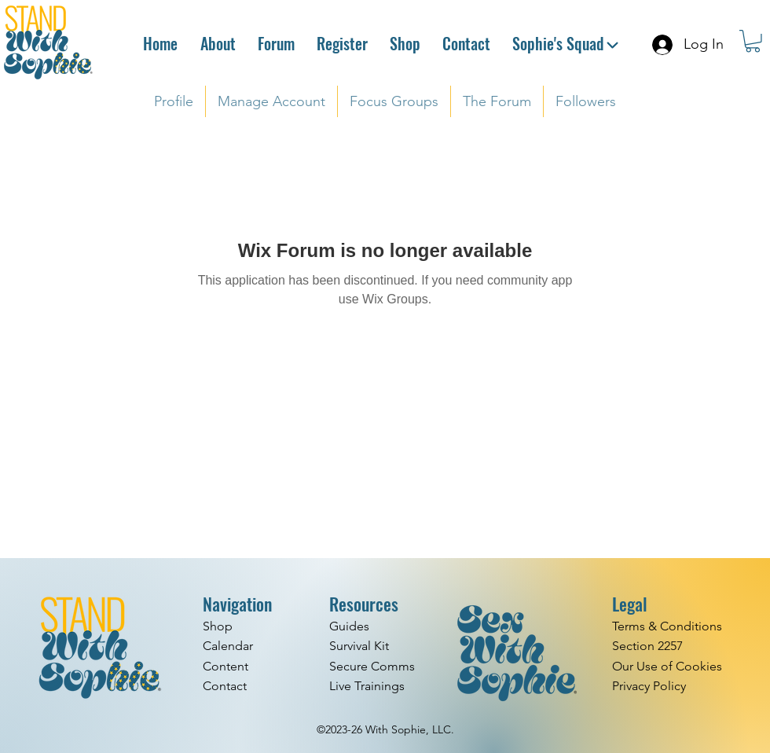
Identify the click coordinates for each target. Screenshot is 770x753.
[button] (752, 41)
